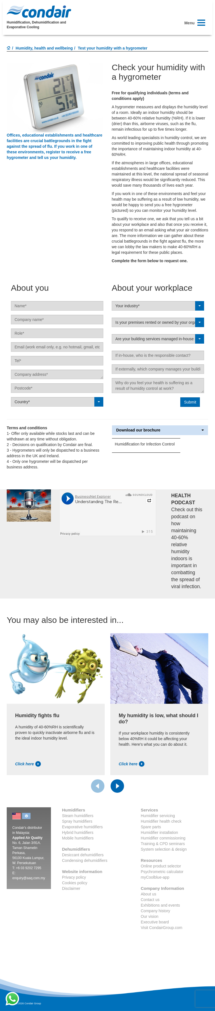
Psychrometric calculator (162, 871)
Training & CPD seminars (163, 843)
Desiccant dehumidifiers (83, 855)
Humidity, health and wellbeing (44, 48)
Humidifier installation (159, 832)
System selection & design (164, 849)
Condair (39, 11)
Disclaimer (71, 888)
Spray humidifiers (77, 821)
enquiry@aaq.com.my (28, 878)
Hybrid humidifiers (78, 832)
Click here (28, 764)
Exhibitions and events (160, 905)
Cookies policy (74, 883)
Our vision (149, 916)
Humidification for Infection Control (145, 444)
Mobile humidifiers (78, 838)
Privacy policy (74, 877)
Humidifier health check (161, 821)
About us (148, 894)
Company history (155, 911)
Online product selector (161, 866)
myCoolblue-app (155, 877)
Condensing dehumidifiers (85, 860)
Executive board (155, 922)
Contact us (150, 899)
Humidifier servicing (158, 815)
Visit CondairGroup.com (161, 927)
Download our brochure (160, 430)
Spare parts (151, 827)
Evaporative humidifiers (82, 827)
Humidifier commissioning (163, 838)
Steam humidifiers (78, 815)
